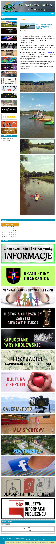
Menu (3, 14)
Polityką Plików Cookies (42, 542)
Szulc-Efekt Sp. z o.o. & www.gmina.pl (33, 540)
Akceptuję (52, 542)
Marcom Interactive (49, 540)
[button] (16, 22)
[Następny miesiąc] (15, 224)
